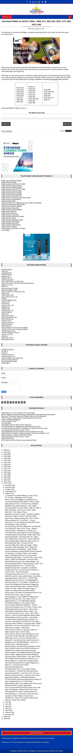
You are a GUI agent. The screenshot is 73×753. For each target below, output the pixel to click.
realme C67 (5, 314)
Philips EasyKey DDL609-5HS (11, 199)
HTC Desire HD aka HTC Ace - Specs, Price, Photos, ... (22, 613)
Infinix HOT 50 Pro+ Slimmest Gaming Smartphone (17, 283)
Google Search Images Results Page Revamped (20, 650)
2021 (5, 460)
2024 (5, 454)
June (7, 704)
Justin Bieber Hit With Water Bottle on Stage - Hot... (21, 611)
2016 (5, 471)
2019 (5, 464)
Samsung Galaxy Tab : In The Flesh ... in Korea (20, 520)
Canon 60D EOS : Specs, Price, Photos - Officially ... (21, 528)
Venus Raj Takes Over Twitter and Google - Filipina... (22, 545)
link (25, 108)
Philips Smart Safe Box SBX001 (11, 206)
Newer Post (6, 124)
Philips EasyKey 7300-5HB (10, 215)
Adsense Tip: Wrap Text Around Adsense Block (20, 590)
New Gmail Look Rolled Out (14, 667)
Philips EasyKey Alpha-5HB (10, 208)
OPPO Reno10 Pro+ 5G (9, 317)
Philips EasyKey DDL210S (9, 223)
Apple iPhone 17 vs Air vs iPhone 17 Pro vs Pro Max (18, 413)
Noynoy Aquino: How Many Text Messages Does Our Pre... (23, 592)
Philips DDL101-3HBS (8, 218)
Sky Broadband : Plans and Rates (15, 524)
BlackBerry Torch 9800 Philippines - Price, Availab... (21, 506)
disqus (62, 131)
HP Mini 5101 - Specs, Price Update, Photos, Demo (21, 698)
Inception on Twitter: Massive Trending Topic (19, 696)
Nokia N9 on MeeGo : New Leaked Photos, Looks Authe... (23, 576)
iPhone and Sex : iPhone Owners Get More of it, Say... (22, 634)
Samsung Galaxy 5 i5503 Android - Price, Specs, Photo (22, 656)
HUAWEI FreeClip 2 (7, 349)
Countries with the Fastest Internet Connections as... (21, 619)
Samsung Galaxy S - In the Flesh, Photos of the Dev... (22, 694)
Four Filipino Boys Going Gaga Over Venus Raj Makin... (22, 532)
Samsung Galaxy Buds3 (9, 361)
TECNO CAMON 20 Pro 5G (10, 333)
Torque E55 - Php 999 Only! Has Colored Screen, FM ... (22, 640)
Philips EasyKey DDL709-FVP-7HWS (13, 228)
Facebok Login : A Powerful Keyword (16, 644)
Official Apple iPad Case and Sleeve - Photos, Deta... (22, 609)
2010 (5, 483)
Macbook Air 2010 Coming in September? (18, 685)
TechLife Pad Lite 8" (7, 354)
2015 (5, 473)
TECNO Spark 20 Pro (8, 331)
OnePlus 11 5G (6, 321)
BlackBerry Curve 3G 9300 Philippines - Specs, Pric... (22, 642)
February (8, 712)
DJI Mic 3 (4, 353)
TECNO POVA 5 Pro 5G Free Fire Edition (14, 327)
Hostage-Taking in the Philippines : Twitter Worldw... (21, 549)
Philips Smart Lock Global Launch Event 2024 (16, 197)
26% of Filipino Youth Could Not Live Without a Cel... (21, 658)
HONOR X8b (5, 309)
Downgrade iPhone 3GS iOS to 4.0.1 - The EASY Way (22, 574)
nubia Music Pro (6, 273)
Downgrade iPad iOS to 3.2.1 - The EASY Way (20, 566)
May (6, 706)
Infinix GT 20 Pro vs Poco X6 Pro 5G (13, 292)
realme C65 (5, 293)
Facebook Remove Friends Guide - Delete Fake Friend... (23, 535)
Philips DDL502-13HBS (8, 182)
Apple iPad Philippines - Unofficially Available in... (20, 677)
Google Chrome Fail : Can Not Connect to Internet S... (22, 570)
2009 (5, 716)
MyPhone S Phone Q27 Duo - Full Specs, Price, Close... (23, 675)
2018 (5, 466)
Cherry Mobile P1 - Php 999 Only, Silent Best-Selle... (21, 671)
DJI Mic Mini (5, 363)
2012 (5, 479)
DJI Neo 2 (4, 351)
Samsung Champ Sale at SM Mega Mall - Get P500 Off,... (23, 526)
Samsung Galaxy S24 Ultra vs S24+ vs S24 (15, 430)
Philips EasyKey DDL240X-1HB (11, 196)
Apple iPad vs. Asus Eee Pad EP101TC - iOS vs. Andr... (23, 625)
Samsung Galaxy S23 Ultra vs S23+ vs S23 (15, 437)
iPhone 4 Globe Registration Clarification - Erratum (21, 605)
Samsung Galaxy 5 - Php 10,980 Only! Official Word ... (22, 597)
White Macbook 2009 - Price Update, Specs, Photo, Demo (23, 683)
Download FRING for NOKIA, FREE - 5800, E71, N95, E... (23, 508)
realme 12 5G (5, 302)
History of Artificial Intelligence (10, 419)
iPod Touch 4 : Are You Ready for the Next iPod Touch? (22, 522)
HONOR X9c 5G (6, 278)
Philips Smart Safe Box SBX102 (11, 186)
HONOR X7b (5, 307)
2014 (5, 475)
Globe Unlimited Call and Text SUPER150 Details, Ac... (22, 648)
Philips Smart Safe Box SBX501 (11, 180)
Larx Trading (5, 230)
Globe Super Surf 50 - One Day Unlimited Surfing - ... (22, 638)
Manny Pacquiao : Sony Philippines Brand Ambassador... (23, 652)
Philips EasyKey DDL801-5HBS (11, 187)
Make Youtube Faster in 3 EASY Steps (17, 632)
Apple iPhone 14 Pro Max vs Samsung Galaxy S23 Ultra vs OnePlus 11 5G (25, 433)
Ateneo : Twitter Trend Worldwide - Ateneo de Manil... (22, 559)
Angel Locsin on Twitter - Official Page (17, 628)
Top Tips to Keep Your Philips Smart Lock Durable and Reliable (21, 203)
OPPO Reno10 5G (7, 319)
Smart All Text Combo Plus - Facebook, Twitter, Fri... (21, 630)
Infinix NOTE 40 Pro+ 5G (9, 297)
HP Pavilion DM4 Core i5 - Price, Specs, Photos (20, 669)
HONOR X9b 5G (6, 312)
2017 (5, 468)
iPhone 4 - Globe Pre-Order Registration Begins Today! (22, 615)
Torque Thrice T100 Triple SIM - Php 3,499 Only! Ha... (22, 636)
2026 (5, 450)
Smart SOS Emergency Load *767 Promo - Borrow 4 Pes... (23, 607)
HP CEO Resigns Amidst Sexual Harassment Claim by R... (23, 679)
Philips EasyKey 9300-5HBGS (11, 225)
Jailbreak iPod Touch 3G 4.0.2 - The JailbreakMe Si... (22, 580)
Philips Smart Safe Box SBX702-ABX (13, 204)
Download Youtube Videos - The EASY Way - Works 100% (23, 557)
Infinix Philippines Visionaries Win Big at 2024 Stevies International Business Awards (28, 414)
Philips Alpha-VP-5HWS (9, 227)
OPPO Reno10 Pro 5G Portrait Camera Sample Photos (18, 440)
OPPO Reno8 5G (7, 324)
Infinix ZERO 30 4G (7, 339)
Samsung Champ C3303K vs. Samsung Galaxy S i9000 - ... (24, 623)
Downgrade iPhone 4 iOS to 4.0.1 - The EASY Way (21, 578)
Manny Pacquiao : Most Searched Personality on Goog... (23, 646)
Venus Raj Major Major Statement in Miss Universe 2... (22, 541)
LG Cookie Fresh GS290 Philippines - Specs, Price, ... (22, 495)
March (7, 710)
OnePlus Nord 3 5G (7, 322)
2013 (5, 477)
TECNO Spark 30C (7, 280)
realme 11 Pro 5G (7, 334)
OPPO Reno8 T (6, 326)
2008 (5, 718)
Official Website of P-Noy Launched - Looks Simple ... (22, 617)
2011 (5, 481)
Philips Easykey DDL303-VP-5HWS (12, 216)
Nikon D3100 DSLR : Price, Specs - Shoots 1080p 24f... (22, 539)
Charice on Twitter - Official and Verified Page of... (21, 588)
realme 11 (4, 336)
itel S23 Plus (5, 303)
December (8, 485)
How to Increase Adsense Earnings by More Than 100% (23, 687)
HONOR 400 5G (6, 274)
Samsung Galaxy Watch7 (9, 360)
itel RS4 (3, 298)
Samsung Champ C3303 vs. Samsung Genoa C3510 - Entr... (24, 563)
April (7, 708)
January (8, 714)
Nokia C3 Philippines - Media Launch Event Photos (21, 689)
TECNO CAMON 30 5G (8, 300)
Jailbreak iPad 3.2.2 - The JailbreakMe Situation (20, 601)
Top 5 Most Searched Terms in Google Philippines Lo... (22, 663)
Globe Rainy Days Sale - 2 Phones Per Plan (19, 543)
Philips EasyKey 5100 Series (10, 221)
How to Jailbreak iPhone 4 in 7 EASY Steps (19, 681)
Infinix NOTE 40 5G (7, 295)
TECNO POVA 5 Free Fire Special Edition (14, 329)
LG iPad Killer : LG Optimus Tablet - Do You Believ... (21, 553)
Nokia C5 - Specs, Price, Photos (15, 700)
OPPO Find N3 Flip (7, 315)
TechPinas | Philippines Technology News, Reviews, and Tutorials (42, 751)
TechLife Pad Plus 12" (8, 356)
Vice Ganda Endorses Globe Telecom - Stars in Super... (22, 502)
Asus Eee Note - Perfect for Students (16, 572)
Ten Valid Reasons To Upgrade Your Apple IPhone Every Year (21, 426)
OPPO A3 (4, 286)
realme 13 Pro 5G (7, 285)
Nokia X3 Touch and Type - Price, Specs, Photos (20, 599)
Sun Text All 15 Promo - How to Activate (17, 594)
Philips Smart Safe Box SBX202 (11, 194)
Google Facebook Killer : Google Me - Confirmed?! (21, 568)
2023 (5, 456)
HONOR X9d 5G (6, 269)
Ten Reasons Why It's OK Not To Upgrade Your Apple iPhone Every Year (24, 428)
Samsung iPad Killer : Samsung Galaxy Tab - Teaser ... (22, 537)
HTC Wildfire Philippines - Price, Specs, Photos (20, 603)
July (6, 702)
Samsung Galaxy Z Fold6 (9, 288)
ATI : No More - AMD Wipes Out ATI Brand (18, 497)
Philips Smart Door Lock (9, 213)
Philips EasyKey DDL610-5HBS (11, 191)
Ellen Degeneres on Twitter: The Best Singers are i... (21, 691)
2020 (5, 462)
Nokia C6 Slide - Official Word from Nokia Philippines (22, 654)
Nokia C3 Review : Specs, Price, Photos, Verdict (20, 510)
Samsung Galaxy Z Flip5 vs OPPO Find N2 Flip (16, 435)
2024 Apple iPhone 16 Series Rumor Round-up (16, 425)
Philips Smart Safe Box (8, 211)
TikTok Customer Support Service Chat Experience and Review (21, 418)
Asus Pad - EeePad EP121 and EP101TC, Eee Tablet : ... (23, 621)
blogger (68, 131)
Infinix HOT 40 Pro (7, 338)
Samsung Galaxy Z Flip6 (9, 290)
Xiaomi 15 (4, 271)
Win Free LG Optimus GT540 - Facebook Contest (20, 516)
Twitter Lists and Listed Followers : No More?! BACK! (22, 586)
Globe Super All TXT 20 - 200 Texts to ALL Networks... (22, 504)
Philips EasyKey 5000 (8, 201)
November (8, 487)
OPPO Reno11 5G (7, 310)
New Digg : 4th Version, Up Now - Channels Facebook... (23, 514)
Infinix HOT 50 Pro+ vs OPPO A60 (12, 281)
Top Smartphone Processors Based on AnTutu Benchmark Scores (22, 431)
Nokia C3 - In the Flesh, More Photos (17, 665)
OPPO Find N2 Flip (7, 438)
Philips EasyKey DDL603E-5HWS (12, 220)
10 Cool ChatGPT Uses (8, 421)
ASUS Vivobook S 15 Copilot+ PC (12, 358)
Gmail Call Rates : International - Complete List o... (21, 530)
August (7, 493)
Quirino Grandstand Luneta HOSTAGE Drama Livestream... (24, 551)
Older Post (67, 124)
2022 (5, 458)
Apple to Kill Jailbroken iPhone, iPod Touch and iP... (21, 555)
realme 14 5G (5, 276)
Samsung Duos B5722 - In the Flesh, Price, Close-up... (22, 673)
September (9, 491)
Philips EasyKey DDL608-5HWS (11, 210)
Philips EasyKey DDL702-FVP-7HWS (13, 184)
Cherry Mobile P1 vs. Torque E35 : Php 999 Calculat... (22, 661)
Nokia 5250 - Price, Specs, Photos (16, 512)
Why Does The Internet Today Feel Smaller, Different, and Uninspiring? (23, 416)
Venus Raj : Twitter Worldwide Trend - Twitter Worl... (21, 547)
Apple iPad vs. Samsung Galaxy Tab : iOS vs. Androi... (22, 518)
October (8, 489)
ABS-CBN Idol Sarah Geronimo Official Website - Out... (22, 561)
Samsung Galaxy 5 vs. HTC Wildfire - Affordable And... (22, 582)
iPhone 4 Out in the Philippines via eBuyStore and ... (21, 499)
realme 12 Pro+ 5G (7, 305)
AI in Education (6, 423)
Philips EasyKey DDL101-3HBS (11, 192)
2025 (5, 452)
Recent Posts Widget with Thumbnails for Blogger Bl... (22, 584)
